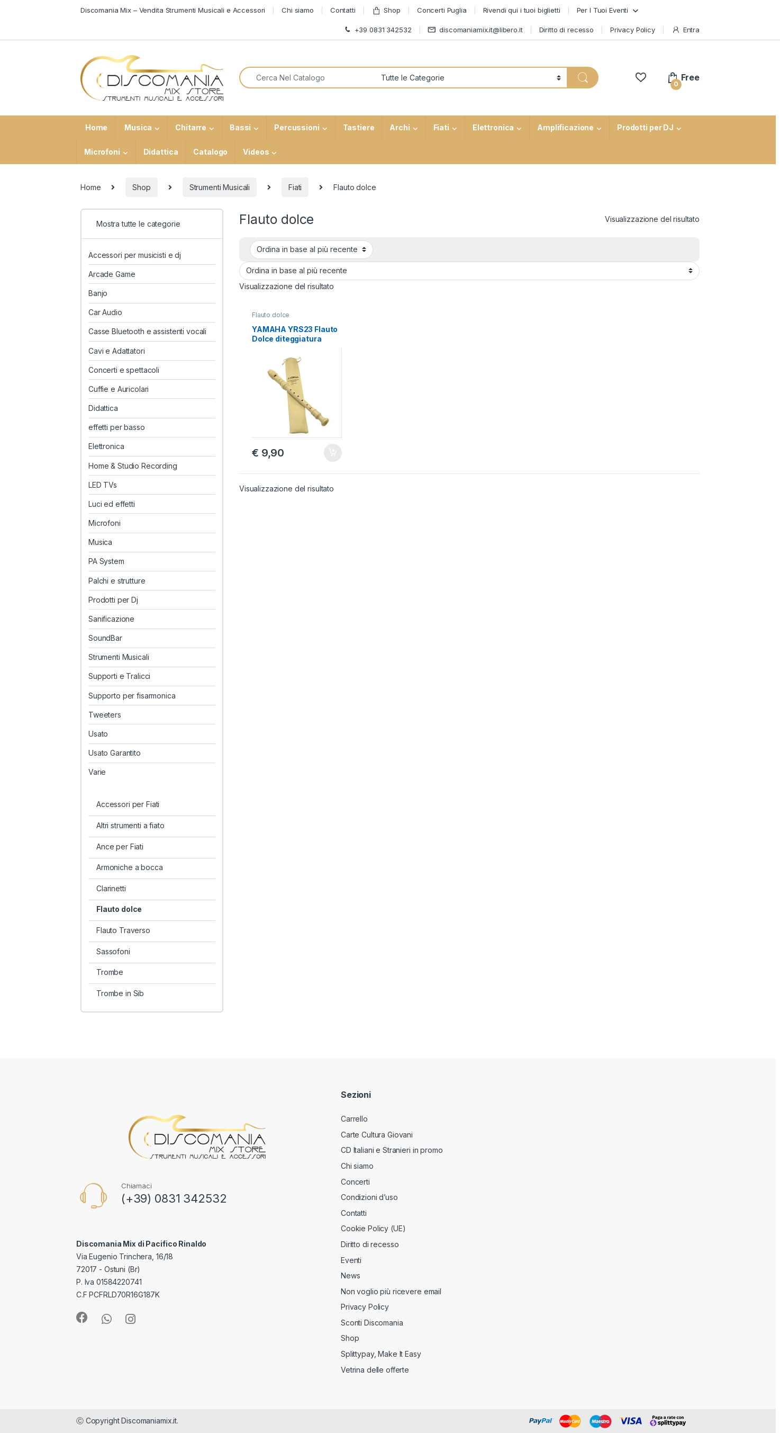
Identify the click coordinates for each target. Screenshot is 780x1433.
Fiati (441, 127)
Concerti (355, 1181)
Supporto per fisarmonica (132, 695)
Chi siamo (298, 10)
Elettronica (493, 127)
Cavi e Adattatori (116, 350)
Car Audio (105, 312)
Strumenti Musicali (219, 187)
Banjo (97, 293)
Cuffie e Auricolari (118, 388)
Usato (98, 733)
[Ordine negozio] (311, 249)
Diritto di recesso (566, 29)
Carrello (354, 1118)
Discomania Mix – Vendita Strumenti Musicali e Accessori (172, 10)
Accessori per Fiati (127, 804)
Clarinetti (111, 888)
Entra (686, 29)
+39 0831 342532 (377, 29)
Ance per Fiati (119, 846)
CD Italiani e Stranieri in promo (392, 1149)
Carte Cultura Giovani (377, 1134)
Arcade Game (111, 274)
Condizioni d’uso (369, 1197)
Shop (386, 10)
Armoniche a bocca (129, 867)
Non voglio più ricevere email (391, 1291)
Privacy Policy (632, 29)
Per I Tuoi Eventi (603, 10)
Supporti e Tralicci (119, 675)
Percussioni (296, 127)
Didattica (160, 151)
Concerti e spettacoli (123, 369)
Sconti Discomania (372, 1322)
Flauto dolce (270, 315)
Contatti (343, 10)
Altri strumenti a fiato (130, 825)
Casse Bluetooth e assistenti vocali (147, 331)
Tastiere (359, 127)
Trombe (109, 972)
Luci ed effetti (111, 503)
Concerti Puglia (442, 10)
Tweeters (104, 714)
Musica (137, 127)
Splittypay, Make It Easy (381, 1353)
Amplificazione (565, 127)
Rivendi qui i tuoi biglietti (521, 10)
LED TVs (102, 484)
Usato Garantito (114, 752)
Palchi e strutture (116, 580)
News (350, 1275)
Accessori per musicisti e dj (134, 254)
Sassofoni (113, 951)
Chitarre (190, 127)
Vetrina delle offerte (375, 1369)
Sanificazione (111, 618)
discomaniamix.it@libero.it (475, 29)
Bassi (240, 127)
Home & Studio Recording (132, 465)
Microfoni (102, 151)
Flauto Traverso (123, 930)
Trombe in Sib (120, 993)
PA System (106, 561)
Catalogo (210, 151)
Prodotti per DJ (645, 127)
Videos (256, 151)
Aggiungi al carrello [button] (333, 453)
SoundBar (105, 637)
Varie (97, 771)
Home (95, 127)
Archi (399, 127)
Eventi (351, 1260)
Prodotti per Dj (113, 599)
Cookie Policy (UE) (373, 1228)
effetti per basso (116, 427)
